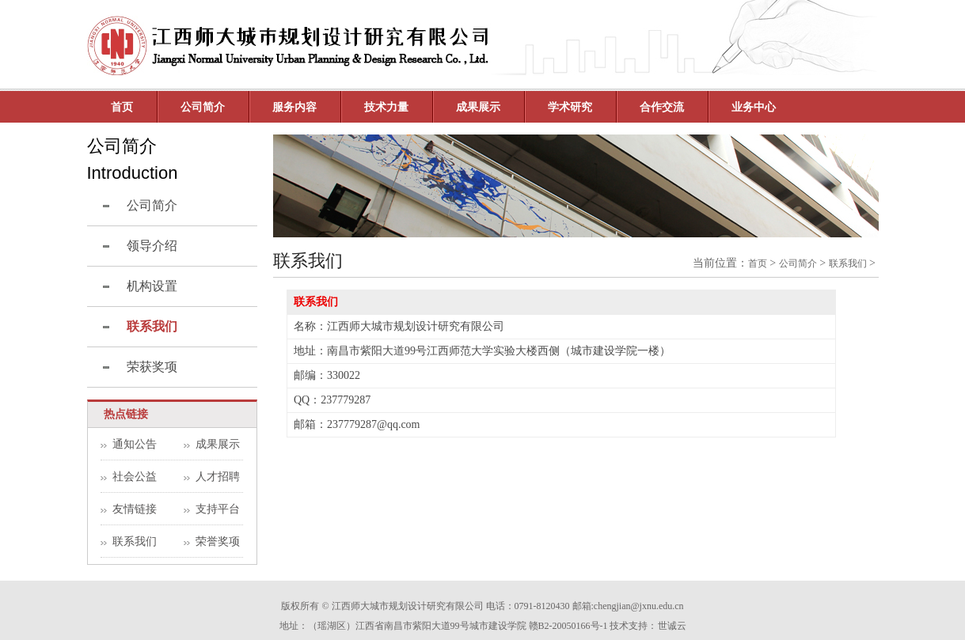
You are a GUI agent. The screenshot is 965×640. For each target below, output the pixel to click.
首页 (122, 107)
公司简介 (152, 205)
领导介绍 (152, 245)
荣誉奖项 (218, 541)
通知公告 (134, 444)
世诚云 (672, 625)
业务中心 (753, 107)
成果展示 (478, 107)
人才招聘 (218, 477)
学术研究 (570, 107)
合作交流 (662, 107)
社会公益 (134, 477)
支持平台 (218, 509)
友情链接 (134, 509)
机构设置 (152, 286)
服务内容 (294, 107)
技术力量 (386, 107)
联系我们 (134, 541)
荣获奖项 (152, 366)
